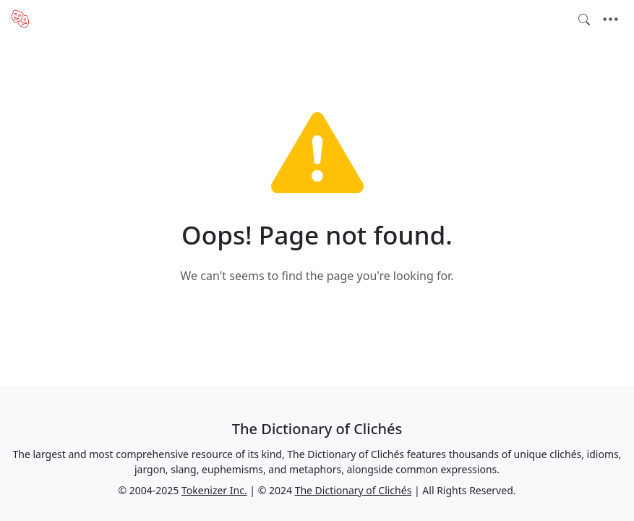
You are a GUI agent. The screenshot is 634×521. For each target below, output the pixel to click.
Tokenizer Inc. (214, 490)
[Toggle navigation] (610, 19)
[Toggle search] (584, 19)
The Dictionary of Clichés (353, 490)
